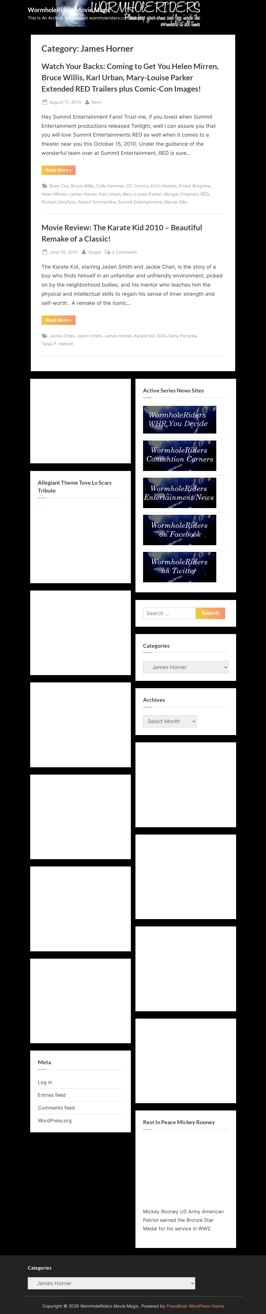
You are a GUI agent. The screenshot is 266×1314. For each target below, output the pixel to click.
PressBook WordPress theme (195, 1306)
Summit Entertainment (140, 201)
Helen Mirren (53, 194)
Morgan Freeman (181, 194)
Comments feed (56, 1108)
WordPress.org (55, 1120)
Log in (45, 1082)
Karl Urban (109, 194)
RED (204, 194)
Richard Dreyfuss (58, 201)
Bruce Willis (82, 185)
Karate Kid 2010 (150, 335)
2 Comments (124, 252)
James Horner (83, 194)
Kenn (96, 101)
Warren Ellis (175, 201)
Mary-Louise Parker (142, 194)
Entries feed (52, 1095)
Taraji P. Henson (57, 343)
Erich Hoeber (163, 185)
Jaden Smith (89, 335)
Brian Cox (59, 185)
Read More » (61, 171)
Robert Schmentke (96, 201)
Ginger (94, 251)
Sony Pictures (182, 335)
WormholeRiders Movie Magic (69, 9)
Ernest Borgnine (194, 185)
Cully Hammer (110, 185)
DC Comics (137, 185)
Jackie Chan (61, 335)
